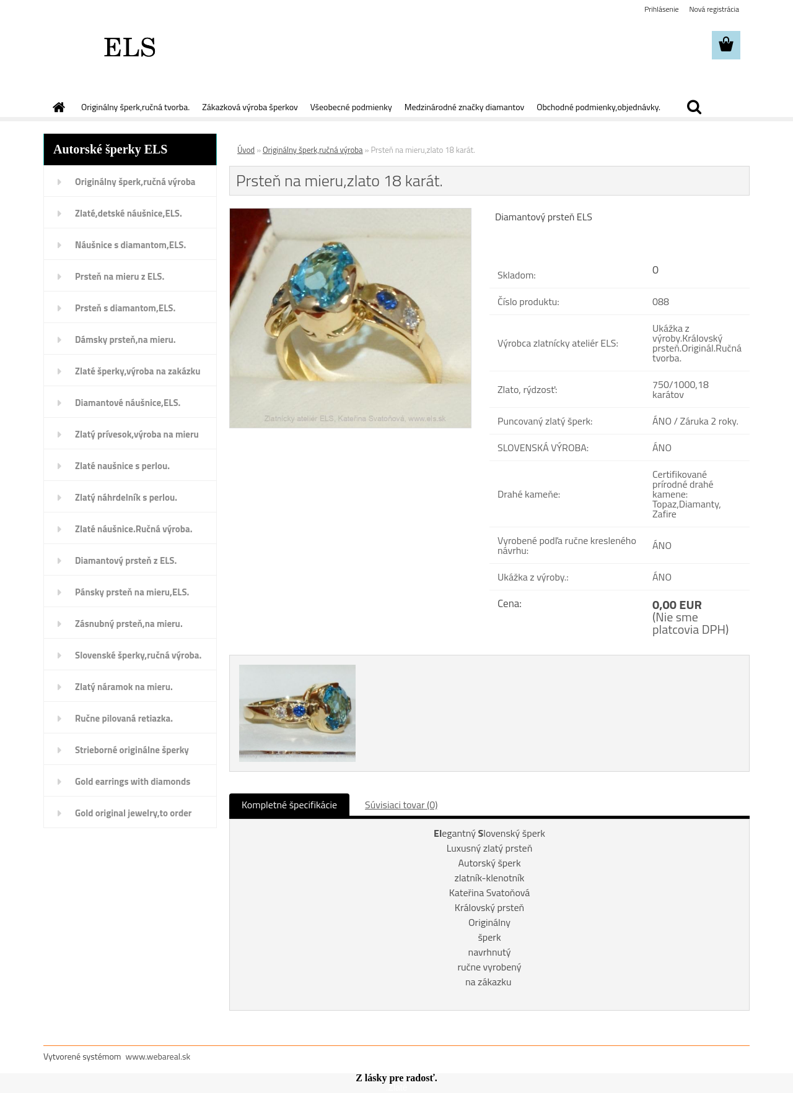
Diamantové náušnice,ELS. (127, 402)
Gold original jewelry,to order (133, 813)
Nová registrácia (714, 9)
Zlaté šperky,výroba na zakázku (138, 371)
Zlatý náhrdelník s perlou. (126, 497)
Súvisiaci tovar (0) (401, 804)
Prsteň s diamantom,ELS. (125, 308)
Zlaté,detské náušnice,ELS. (128, 213)
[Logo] (128, 46)
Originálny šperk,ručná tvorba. (135, 106)
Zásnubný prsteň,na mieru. (129, 623)
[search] (694, 107)
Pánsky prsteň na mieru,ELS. (132, 592)
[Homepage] (57, 107)
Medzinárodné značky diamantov (464, 106)
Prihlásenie (661, 9)
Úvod (246, 150)
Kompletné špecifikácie (289, 804)
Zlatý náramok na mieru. (124, 687)
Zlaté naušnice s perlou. (122, 466)
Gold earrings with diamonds (132, 781)
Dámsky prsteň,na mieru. (125, 339)
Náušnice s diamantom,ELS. (130, 245)
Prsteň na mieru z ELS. (119, 276)
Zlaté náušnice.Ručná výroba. (133, 529)
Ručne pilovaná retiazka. (124, 718)
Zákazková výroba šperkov (249, 106)
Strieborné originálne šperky (132, 750)
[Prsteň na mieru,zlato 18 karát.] (350, 213)
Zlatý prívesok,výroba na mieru (137, 434)
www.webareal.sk (158, 1056)
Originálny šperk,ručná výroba (135, 182)
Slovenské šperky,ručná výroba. (138, 655)
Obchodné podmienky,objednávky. (598, 106)
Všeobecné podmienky (351, 106)
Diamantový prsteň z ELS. (126, 560)
